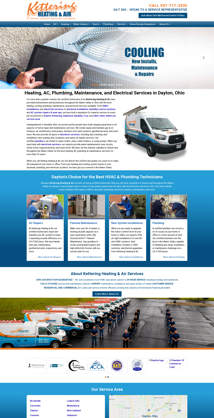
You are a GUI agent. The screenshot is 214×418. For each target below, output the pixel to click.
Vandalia (78, 115)
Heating (65, 24)
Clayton (34, 408)
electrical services (53, 109)
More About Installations (131, 257)
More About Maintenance (89, 257)
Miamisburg (73, 403)
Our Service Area (107, 387)
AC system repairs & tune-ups (46, 112)
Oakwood (68, 115)
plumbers (40, 141)
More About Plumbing (173, 257)
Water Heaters (80, 24)
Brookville (35, 399)
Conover (34, 413)
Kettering (57, 115)
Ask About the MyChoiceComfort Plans (163, 15)
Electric (121, 24)
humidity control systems (102, 109)
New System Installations (127, 223)
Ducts (96, 24)
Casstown (35, 403)
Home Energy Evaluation (142, 24)
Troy (85, 115)
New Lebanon (74, 408)
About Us (164, 24)
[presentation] (9, 58)
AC (55, 24)
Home (47, 24)
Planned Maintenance (83, 223)
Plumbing (108, 24)
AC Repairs (36, 223)
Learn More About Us (107, 292)
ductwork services (70, 134)
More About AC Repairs (49, 257)
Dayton (47, 115)
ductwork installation (77, 109)
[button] (106, 375)
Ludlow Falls (73, 399)
